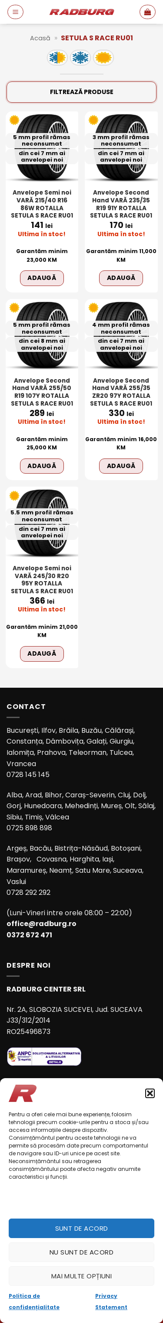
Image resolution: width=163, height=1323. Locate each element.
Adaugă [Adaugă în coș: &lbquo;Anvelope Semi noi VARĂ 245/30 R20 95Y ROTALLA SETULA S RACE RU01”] (41, 653)
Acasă (40, 38)
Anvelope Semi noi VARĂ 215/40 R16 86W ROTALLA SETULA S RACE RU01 (42, 204)
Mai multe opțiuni (81, 1276)
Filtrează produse (81, 92)
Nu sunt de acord (81, 1252)
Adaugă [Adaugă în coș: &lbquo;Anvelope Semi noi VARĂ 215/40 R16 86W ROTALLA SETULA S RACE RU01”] (41, 277)
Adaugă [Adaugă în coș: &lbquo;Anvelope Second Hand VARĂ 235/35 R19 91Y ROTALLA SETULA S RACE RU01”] (121, 277)
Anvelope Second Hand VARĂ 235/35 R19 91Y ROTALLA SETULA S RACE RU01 (121, 204)
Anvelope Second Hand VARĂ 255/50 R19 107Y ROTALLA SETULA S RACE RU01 (42, 392)
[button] (150, 1093)
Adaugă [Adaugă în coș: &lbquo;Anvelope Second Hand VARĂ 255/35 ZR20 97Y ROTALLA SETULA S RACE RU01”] (121, 466)
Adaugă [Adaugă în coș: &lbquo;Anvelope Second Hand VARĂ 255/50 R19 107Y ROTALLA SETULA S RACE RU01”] (41, 466)
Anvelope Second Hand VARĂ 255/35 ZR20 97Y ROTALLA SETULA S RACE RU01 (121, 392)
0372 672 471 (29, 935)
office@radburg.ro (42, 924)
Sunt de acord (81, 1228)
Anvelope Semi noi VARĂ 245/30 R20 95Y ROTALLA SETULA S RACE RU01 (42, 580)
